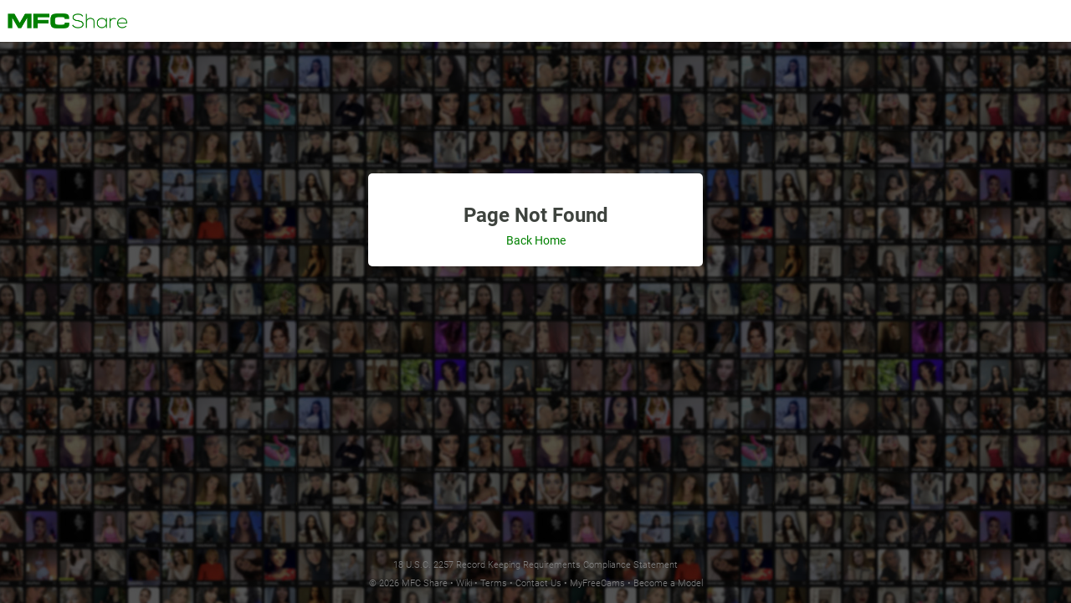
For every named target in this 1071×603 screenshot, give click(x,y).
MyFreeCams (597, 583)
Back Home (536, 240)
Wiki (464, 583)
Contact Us (538, 583)
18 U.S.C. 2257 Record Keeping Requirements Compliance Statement (535, 564)
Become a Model (668, 583)
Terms (493, 583)
